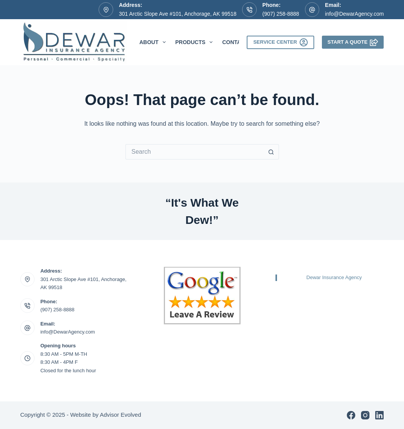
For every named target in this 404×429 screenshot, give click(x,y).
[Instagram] (365, 415)
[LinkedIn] (379, 415)
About (154, 42)
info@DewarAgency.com (354, 14)
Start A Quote (353, 42)
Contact (235, 42)
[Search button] (271, 151)
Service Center (280, 42)
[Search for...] (194, 151)
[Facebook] (351, 415)
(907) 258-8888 (280, 14)
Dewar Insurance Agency (334, 277)
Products (195, 42)
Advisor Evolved (120, 414)
